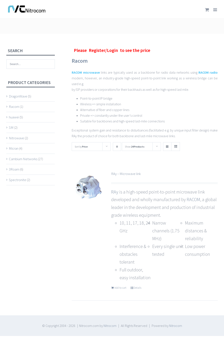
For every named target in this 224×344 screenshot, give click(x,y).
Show (134, 146)
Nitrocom (110, 326)
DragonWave (18, 96)
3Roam (14, 169)
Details (137, 288)
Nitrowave (16, 138)
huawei (14, 117)
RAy (115, 192)
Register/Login (103, 50)
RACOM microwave (86, 72)
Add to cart (120, 288)
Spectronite (17, 179)
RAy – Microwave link (126, 173)
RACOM (193, 199)
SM (11, 127)
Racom (14, 106)
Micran (13, 148)
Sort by (81, 146)
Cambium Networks (23, 159)
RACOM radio (208, 72)
